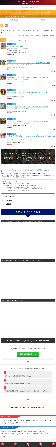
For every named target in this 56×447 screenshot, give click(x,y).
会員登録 (40, 170)
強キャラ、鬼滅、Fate (14, 50)
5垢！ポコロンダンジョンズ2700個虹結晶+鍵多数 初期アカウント (27, 92)
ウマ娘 (10, 420)
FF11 (46, 433)
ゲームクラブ (42, 30)
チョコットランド (6, 431)
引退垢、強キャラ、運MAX (15, 46)
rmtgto (10, 69)
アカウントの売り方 (8, 196)
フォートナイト (26, 433)
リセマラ (19, 40)
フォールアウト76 (6, 433)
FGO (17, 423)
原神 (14, 420)
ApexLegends (16, 433)
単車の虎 (27, 420)
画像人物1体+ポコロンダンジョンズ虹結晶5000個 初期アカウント (27, 77)
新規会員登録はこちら (28, 354)
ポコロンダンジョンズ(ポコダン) (24, 48)
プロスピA (21, 420)
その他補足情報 (7, 204)
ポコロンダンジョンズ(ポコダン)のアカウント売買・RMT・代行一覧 (37, 35)
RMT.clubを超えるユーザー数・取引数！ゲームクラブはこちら (28, 2)
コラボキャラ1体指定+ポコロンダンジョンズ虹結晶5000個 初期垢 (27, 121)
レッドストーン (5, 436)
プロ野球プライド (37, 420)
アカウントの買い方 (8, 200)
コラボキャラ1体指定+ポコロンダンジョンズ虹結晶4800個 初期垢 (27, 107)
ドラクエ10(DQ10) (38, 431)
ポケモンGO (23, 423)
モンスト (3, 420)
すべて (3, 40)
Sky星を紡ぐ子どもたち (7, 423)
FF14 (30, 431)
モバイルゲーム (11, 48)
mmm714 (11, 54)
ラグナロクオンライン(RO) (19, 431)
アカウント (11, 40)
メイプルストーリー (37, 433)
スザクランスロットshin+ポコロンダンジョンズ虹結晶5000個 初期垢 (28, 63)
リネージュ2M (47, 420)
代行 (25, 40)
